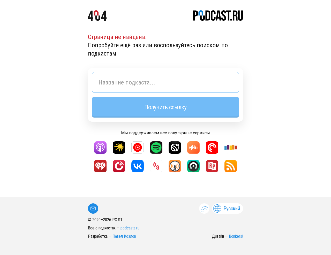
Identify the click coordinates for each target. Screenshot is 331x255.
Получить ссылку (165, 107)
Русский (226, 208)
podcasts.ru (130, 228)
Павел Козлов (124, 236)
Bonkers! (236, 236)
